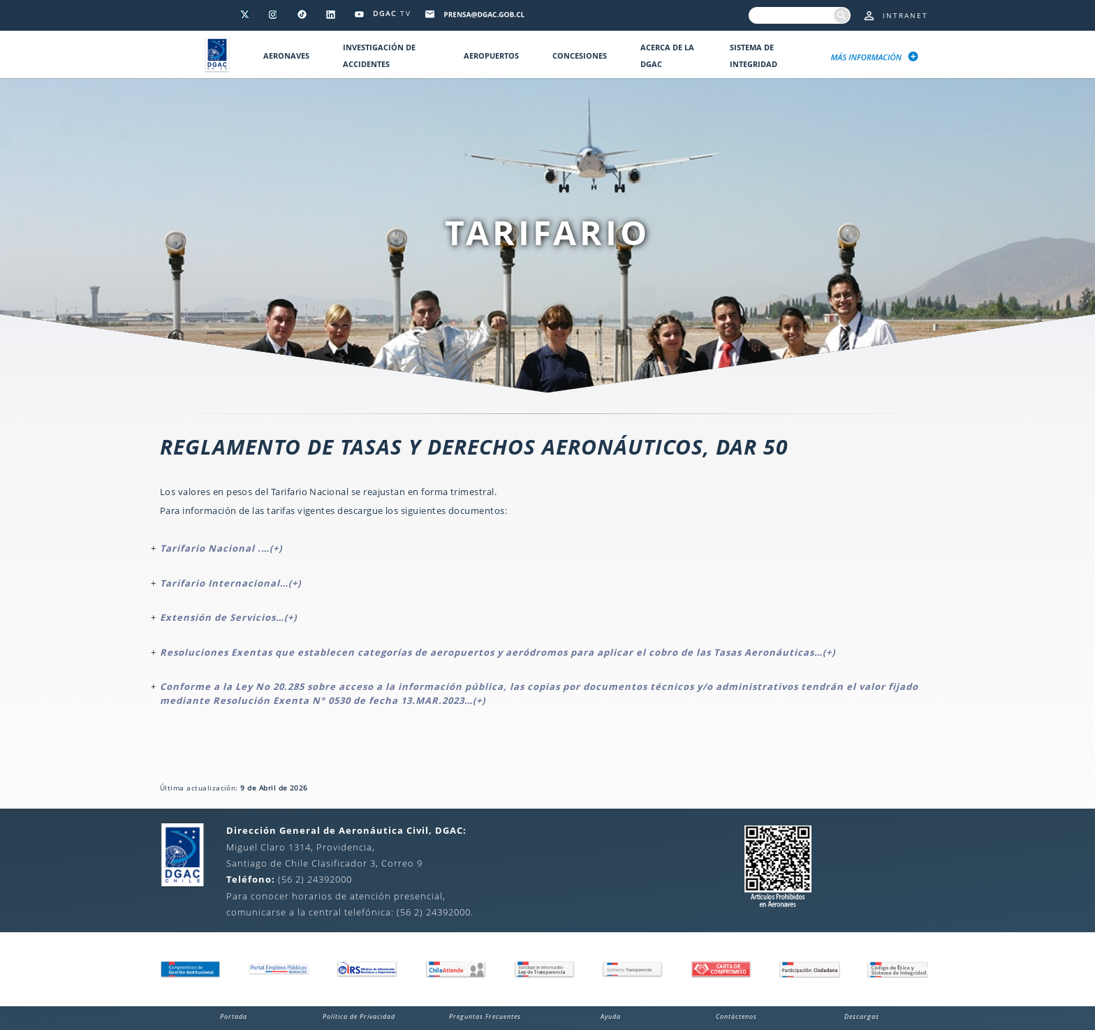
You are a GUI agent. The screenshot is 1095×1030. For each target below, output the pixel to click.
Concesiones (579, 55)
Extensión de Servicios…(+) (228, 617)
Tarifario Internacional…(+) (230, 583)
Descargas (861, 1016)
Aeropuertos (491, 55)
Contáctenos (736, 1016)
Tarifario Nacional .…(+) (221, 548)
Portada (233, 1016)
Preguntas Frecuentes (485, 1016)
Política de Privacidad (359, 1016)
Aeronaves (286, 55)
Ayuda (611, 1016)
